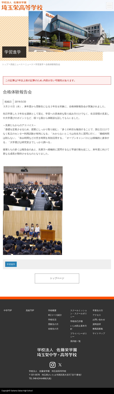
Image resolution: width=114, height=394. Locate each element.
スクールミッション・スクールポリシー (78, 313)
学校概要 (52, 310)
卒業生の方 (98, 310)
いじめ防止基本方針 (78, 327)
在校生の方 (53, 329)
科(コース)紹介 (55, 315)
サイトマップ (99, 333)
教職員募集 (98, 329)
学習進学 (11, 264)
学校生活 (52, 319)
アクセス (97, 315)
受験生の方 (53, 324)
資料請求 (97, 324)
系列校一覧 (75, 341)
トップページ (57, 278)
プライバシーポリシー (78, 335)
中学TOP (8, 310)
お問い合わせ (99, 319)
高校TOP (30, 310)
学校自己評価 (76, 321)
